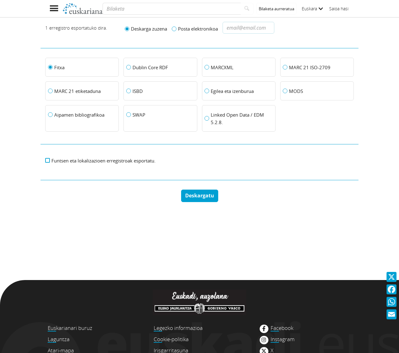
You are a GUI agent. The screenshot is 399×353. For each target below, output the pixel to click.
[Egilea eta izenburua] (238, 91)
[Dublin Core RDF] (160, 67)
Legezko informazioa (178, 327)
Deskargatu (199, 195)
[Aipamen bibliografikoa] (82, 114)
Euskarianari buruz (70, 327)
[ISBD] (160, 91)
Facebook (282, 328)
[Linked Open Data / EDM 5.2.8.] (238, 118)
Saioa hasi (339, 9)
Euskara (312, 9)
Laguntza (59, 339)
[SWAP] (160, 114)
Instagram (283, 339)
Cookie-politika (171, 339)
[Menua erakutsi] (53, 8)
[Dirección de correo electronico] (248, 28)
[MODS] (317, 91)
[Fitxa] (82, 67)
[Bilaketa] (172, 9)
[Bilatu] (247, 9)
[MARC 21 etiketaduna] (82, 91)
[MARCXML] (238, 67)
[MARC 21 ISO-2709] (317, 67)
